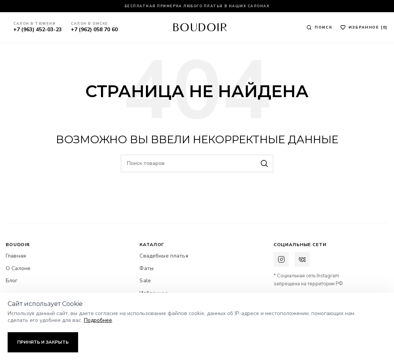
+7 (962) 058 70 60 (95, 29)
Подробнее (98, 320)
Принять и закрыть (43, 342)
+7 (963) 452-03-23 (38, 29)
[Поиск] (319, 27)
